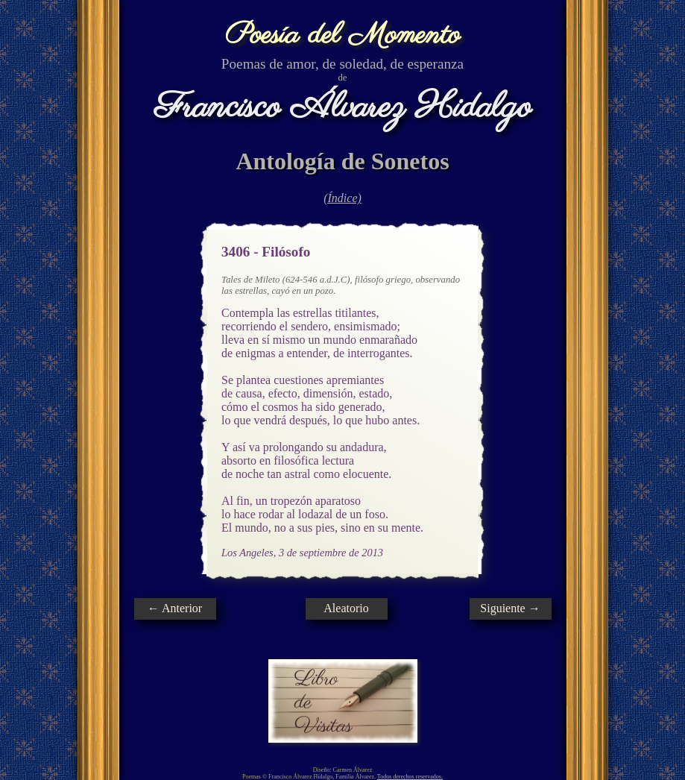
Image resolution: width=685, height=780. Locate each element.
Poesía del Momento (342, 35)
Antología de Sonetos (342, 161)
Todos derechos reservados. (410, 776)
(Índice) (342, 198)
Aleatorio (345, 608)
